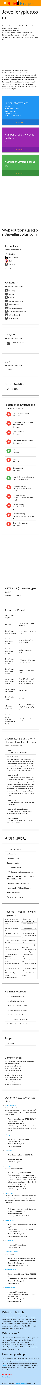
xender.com (9, 1193)
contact (4, 1365)
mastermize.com (10, 1270)
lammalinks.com (10, 1288)
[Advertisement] (20, 55)
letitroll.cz (8, 1166)
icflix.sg (7, 1135)
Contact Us (6, 1377)
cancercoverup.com (11, 1252)
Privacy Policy (6, 1374)
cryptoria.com (9, 1220)
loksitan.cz (8, 1150)
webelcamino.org (10, 1105)
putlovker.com (9, 1240)
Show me (19, 122)
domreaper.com (21, 1384)
